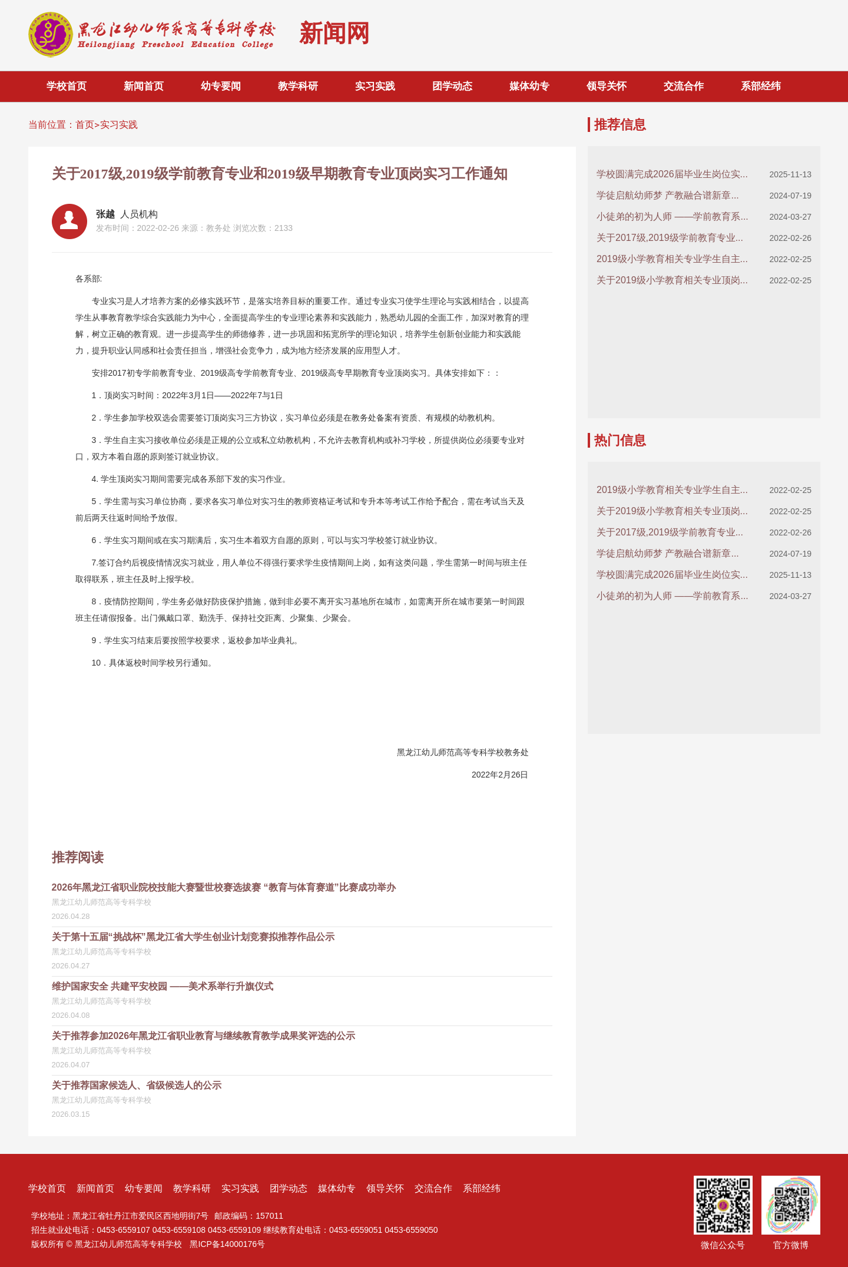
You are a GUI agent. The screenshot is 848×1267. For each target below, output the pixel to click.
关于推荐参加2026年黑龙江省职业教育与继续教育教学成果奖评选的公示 (204, 1036)
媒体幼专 (529, 86)
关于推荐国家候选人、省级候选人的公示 (136, 1085)
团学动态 (452, 86)
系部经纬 (761, 86)
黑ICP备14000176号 (227, 1244)
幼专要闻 (221, 86)
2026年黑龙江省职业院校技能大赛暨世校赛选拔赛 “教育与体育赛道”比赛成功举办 (224, 887)
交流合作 (684, 86)
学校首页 (67, 86)
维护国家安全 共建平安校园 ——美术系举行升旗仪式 (163, 986)
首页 (84, 125)
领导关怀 (607, 86)
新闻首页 (144, 86)
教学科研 (298, 86)
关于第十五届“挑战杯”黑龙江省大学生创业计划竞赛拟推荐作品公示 (193, 937)
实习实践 (375, 86)
